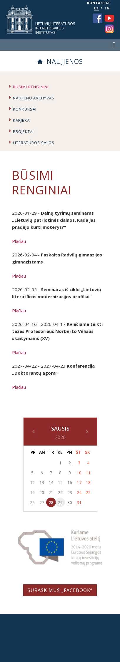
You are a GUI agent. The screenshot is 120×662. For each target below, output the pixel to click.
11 (88, 473)
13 (41, 482)
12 (32, 482)
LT (96, 8)
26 (32, 502)
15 (60, 482)
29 (60, 502)
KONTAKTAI (98, 3)
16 (69, 482)
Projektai (23, 131)
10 (79, 473)
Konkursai (24, 109)
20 (41, 492)
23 (69, 492)
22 (60, 492)
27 (41, 502)
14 (51, 482)
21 (51, 492)
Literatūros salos (33, 142)
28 (51, 502)
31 (79, 502)
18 (88, 482)
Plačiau (19, 241)
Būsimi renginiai (31, 86)
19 (32, 492)
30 (69, 502)
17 (79, 482)
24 (79, 492)
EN (107, 8)
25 (88, 492)
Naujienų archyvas (33, 98)
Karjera (21, 120)
